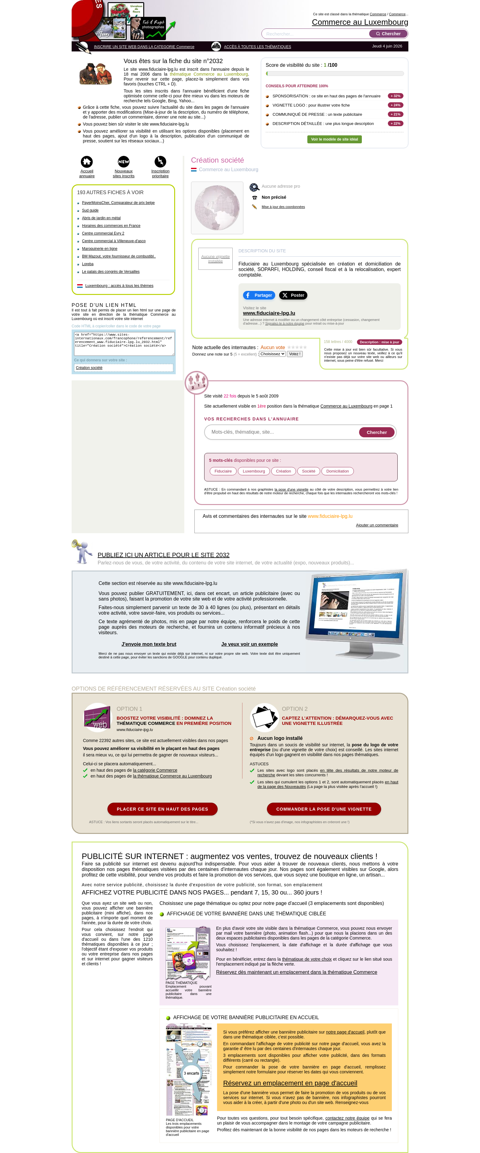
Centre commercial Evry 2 (103, 233)
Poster (297, 295)
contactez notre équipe (347, 1118)
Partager (263, 295)
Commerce (378, 14)
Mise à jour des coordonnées (283, 207)
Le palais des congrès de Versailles (111, 271)
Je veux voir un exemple (249, 644)
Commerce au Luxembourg (360, 22)
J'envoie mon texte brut (149, 644)
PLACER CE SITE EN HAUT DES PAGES (162, 809)
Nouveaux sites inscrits (124, 173)
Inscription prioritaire (160, 173)
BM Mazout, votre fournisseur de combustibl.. (119, 256)
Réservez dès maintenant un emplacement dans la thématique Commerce (296, 972)
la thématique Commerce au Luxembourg (172, 776)
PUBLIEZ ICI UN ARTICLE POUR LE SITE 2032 (164, 555)
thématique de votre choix (307, 959)
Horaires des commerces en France (111, 226)
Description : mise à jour (379, 342)
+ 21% (396, 114)
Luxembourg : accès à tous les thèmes (119, 285)
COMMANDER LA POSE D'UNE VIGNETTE (324, 809)
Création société (89, 373)
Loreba (87, 264)
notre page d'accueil (345, 1032)
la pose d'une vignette (292, 489)
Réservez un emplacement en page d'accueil (290, 1083)
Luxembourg (254, 471)
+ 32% (396, 96)
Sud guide (90, 210)
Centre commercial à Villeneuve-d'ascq (114, 241)
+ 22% (396, 123)
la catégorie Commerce (155, 770)
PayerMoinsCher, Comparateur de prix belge (118, 203)
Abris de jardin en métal (101, 218)
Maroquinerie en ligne (99, 249)
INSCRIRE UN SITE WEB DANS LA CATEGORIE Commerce (144, 47)
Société (308, 471)
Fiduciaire (223, 471)
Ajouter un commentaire (377, 525)
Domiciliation (337, 471)
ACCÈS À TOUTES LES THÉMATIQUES (257, 47)
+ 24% (396, 105)
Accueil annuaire (87, 173)
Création (283, 471)
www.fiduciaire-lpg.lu (269, 313)
